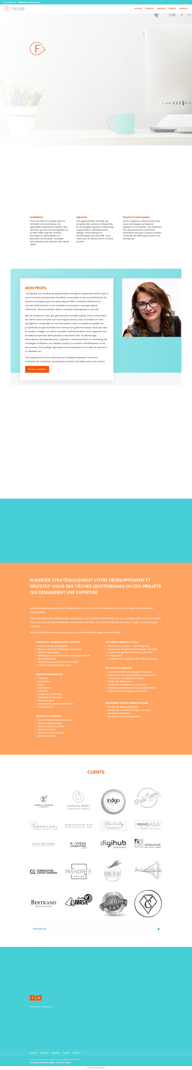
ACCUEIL (138, 9)
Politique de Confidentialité (41, 1006)
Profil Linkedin (37, 369)
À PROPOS (149, 9)
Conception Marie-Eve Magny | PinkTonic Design (50, 1062)
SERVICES (161, 9)
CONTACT (183, 9)
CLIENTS (172, 9)
